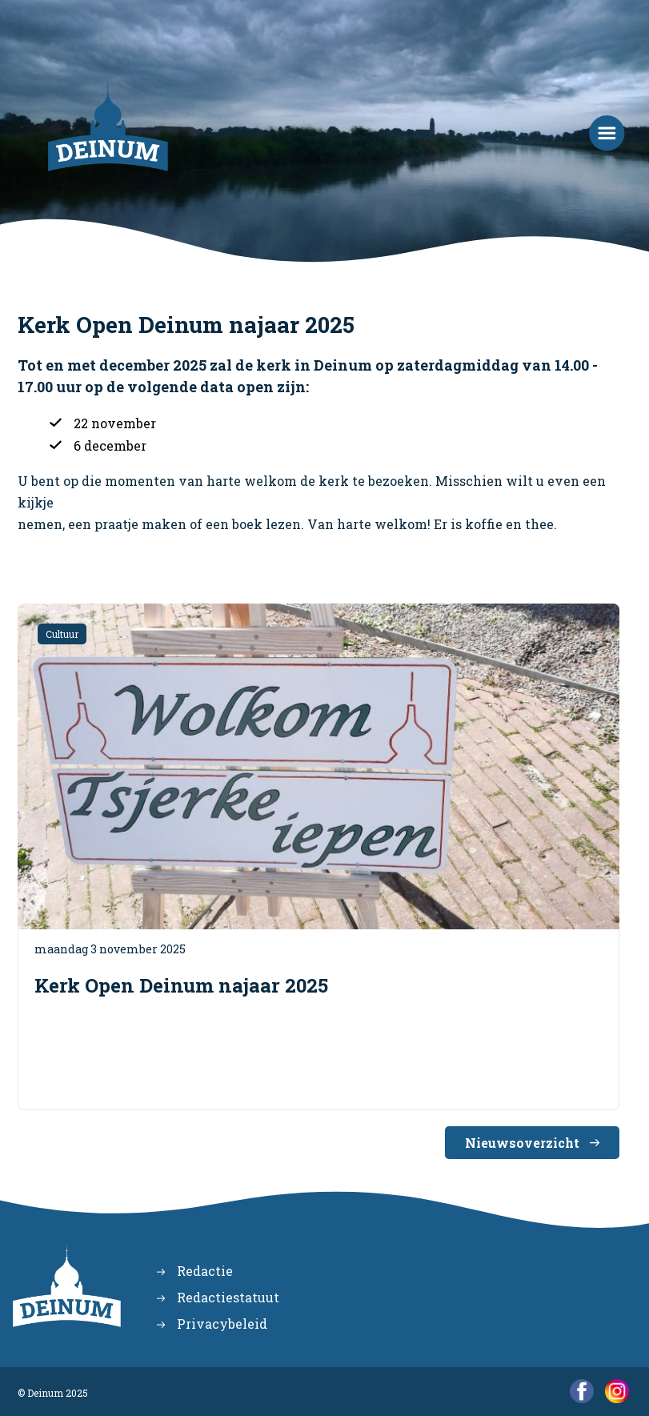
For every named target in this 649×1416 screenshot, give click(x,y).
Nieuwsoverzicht (522, 1142)
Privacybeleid (222, 1323)
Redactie (205, 1270)
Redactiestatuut (228, 1297)
